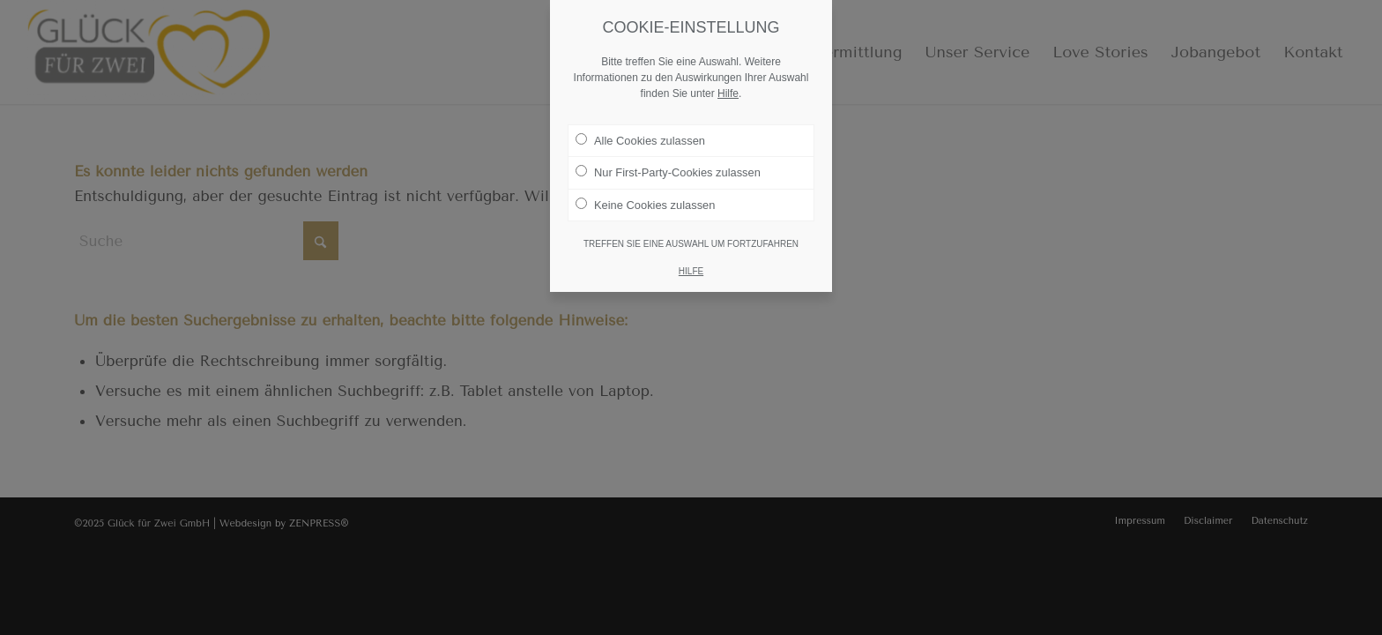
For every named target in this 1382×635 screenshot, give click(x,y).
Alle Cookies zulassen (640, 132)
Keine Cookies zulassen (645, 197)
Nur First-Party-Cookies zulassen (668, 165)
